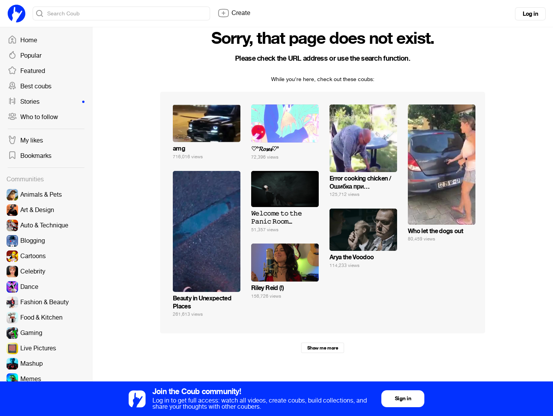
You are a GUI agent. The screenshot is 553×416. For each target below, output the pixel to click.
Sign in (403, 398)
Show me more (322, 348)
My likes (25, 140)
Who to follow (33, 117)
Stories (46, 101)
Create (233, 13)
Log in (530, 14)
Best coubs (29, 86)
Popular (24, 55)
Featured (26, 71)
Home (22, 40)
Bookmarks (29, 156)
